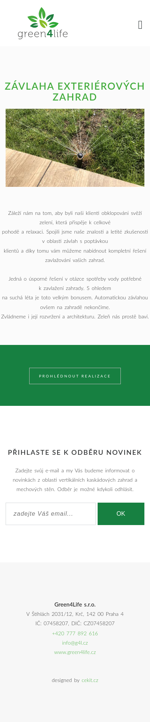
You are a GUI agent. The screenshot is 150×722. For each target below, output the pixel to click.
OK (121, 513)
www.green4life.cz (75, 652)
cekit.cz (90, 680)
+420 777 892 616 (75, 633)
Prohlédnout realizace (75, 376)
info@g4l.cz (75, 642)
